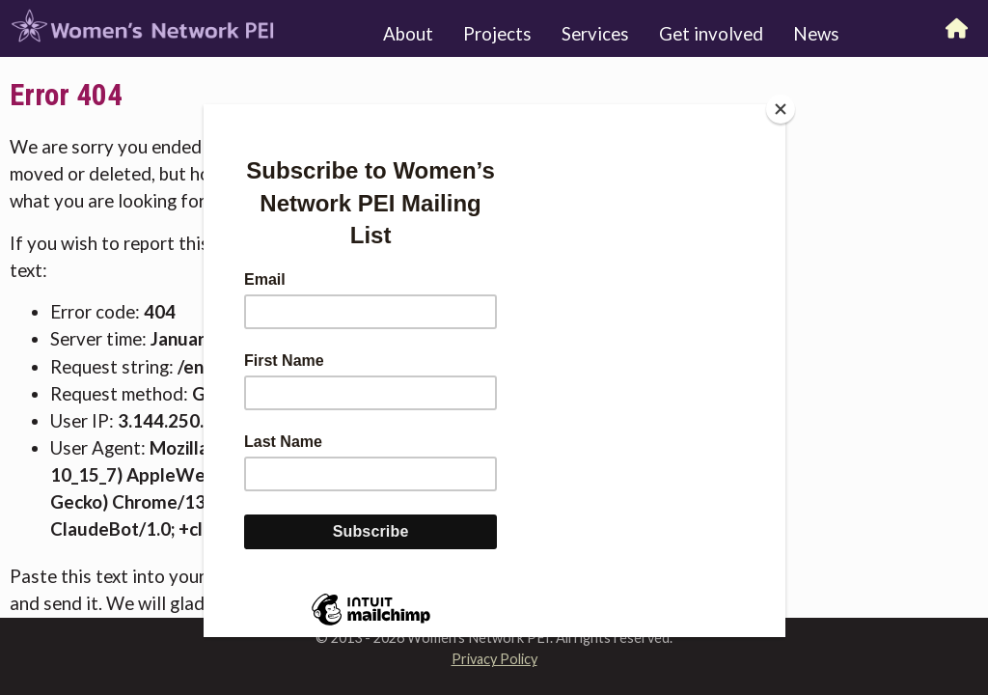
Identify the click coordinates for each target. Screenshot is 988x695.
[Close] (780, 109)
